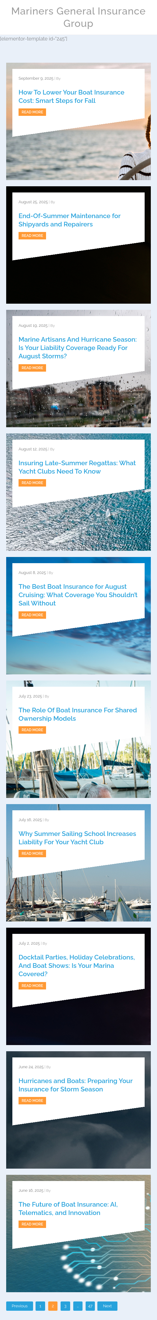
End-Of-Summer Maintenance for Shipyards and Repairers (70, 220)
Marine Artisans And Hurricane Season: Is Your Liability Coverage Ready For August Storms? (78, 347)
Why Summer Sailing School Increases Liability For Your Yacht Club (77, 838)
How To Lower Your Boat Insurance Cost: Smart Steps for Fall (71, 96)
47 (90, 1306)
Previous (20, 1306)
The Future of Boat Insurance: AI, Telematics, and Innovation (68, 1208)
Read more (32, 112)
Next (107, 1306)
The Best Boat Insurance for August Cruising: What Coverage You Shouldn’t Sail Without (78, 595)
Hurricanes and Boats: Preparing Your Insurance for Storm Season (76, 1085)
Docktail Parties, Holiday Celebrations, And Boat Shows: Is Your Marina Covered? (77, 965)
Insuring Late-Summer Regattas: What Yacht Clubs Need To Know (77, 467)
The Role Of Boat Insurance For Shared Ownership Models (78, 714)
